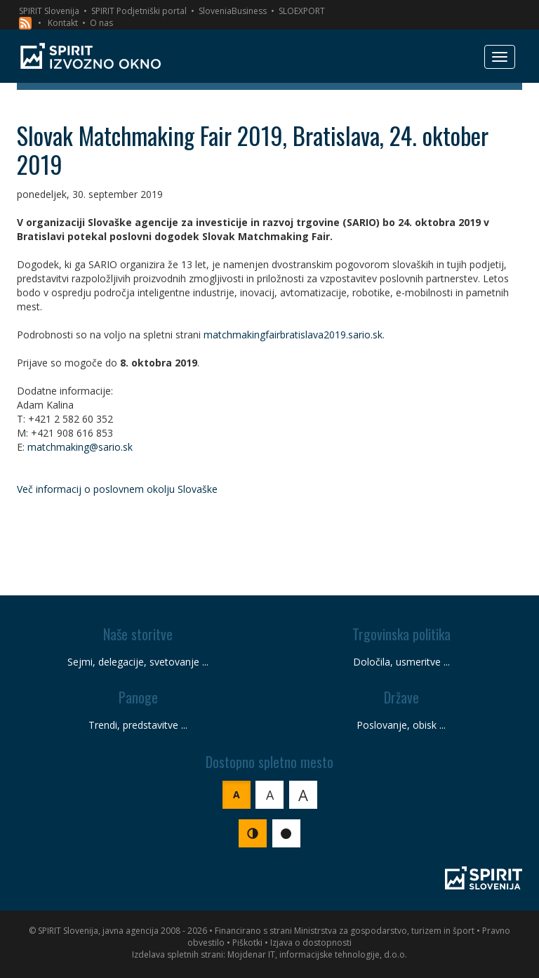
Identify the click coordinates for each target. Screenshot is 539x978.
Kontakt (63, 23)
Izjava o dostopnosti (311, 943)
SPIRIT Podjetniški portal (139, 11)
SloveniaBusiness (233, 11)
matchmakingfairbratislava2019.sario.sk (293, 334)
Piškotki (247, 943)
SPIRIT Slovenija (49, 11)
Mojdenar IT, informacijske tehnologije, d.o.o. (317, 954)
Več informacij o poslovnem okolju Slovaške (117, 489)
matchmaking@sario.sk (80, 447)
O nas (101, 23)
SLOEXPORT (302, 11)
